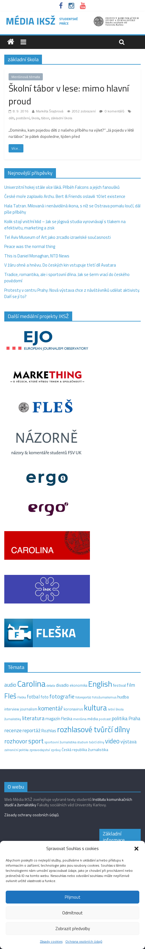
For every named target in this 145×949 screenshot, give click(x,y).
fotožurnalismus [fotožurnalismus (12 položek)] (104, 697)
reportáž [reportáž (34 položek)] (32, 730)
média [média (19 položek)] (92, 719)
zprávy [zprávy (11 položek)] (56, 750)
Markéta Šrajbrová (49, 111)
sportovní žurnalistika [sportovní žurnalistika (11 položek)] (60, 742)
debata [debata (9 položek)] (51, 685)
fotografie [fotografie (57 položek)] (61, 696)
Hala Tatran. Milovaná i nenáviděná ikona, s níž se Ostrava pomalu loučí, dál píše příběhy (72, 209)
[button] (136, 848)
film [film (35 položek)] (131, 685)
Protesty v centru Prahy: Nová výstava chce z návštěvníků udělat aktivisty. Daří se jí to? (72, 293)
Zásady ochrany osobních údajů (31, 815)
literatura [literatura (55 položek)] (33, 718)
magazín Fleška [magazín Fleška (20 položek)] (58, 719)
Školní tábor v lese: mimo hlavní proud (69, 94)
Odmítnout (72, 913)
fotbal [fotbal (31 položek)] (33, 696)
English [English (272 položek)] (100, 684)
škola (35, 118)
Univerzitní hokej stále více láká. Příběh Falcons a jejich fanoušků (62, 187)
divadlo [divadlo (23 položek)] (62, 685)
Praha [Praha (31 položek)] (134, 718)
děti (11, 118)
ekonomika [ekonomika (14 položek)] (78, 685)
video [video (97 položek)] (112, 741)
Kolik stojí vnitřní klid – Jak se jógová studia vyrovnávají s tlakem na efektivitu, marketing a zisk (65, 224)
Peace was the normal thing (30, 246)
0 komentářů (111, 111)
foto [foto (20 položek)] (45, 697)
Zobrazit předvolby (72, 928)
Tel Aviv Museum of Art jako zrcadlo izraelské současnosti (57, 237)
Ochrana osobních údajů (83, 941)
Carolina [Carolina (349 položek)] (31, 683)
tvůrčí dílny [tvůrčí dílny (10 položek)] (96, 742)
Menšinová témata (25, 77)
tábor (45, 118)
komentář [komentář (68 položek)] (50, 708)
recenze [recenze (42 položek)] (13, 730)
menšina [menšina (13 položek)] (79, 719)
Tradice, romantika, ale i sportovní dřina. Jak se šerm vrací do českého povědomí (67, 277)
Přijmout (72, 897)
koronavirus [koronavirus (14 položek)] (73, 709)
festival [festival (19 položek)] (119, 685)
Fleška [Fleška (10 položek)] (21, 697)
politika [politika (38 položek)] (120, 718)
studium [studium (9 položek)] (82, 742)
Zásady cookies (51, 941)
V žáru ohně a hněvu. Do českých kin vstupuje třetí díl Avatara (60, 265)
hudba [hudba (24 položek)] (123, 696)
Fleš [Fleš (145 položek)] (10, 695)
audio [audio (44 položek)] (10, 685)
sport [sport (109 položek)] (36, 741)
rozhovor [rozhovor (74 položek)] (15, 741)
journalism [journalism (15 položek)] (28, 709)
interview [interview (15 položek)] (11, 709)
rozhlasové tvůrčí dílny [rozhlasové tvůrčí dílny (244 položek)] (93, 729)
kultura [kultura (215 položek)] (95, 707)
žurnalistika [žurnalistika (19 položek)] (98, 750)
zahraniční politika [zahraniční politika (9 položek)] (16, 750)
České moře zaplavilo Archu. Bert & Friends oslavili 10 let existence (64, 196)
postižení (23, 118)
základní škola (61, 118)
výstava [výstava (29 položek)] (128, 741)
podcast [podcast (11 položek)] (105, 719)
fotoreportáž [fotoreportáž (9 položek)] (83, 697)
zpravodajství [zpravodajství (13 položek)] (39, 750)
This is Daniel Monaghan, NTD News (36, 256)
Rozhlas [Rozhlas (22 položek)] (48, 730)
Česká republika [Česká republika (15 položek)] (74, 750)
